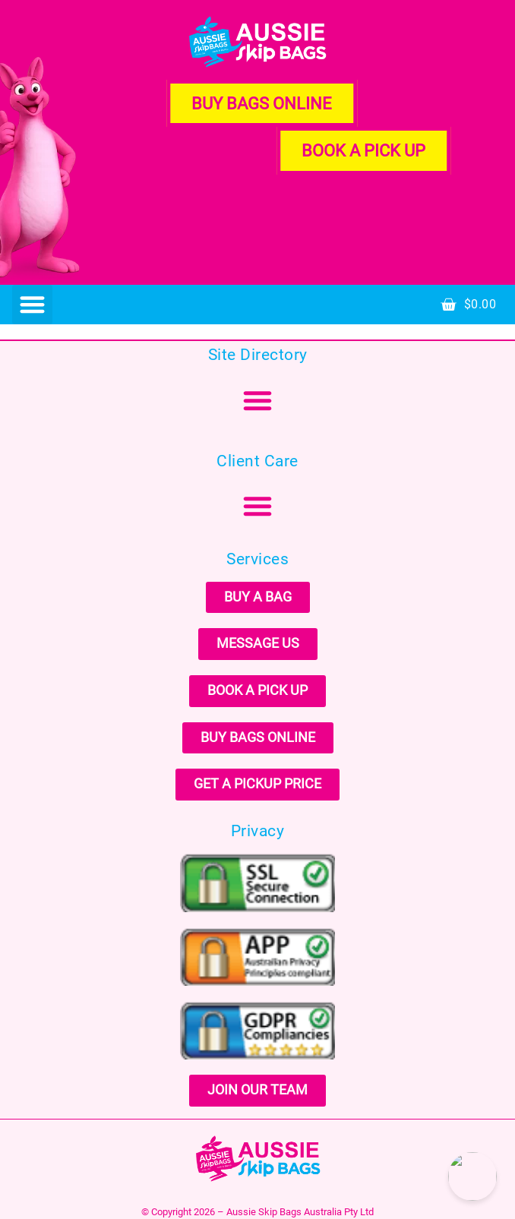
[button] (32, 305)
